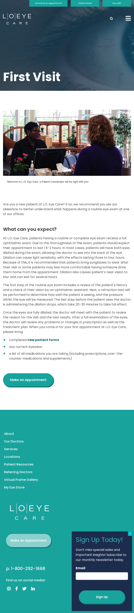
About (9, 433)
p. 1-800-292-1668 (25, 568)
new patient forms (43, 340)
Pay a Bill (117, 3)
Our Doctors (14, 441)
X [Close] (130, 533)
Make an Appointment (29, 540)
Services (11, 449)
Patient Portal (85, 3)
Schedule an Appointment (48, 3)
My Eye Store (14, 487)
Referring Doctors (18, 472)
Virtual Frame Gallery (21, 479)
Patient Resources (19, 464)
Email (80, 568)
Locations (12, 456)
